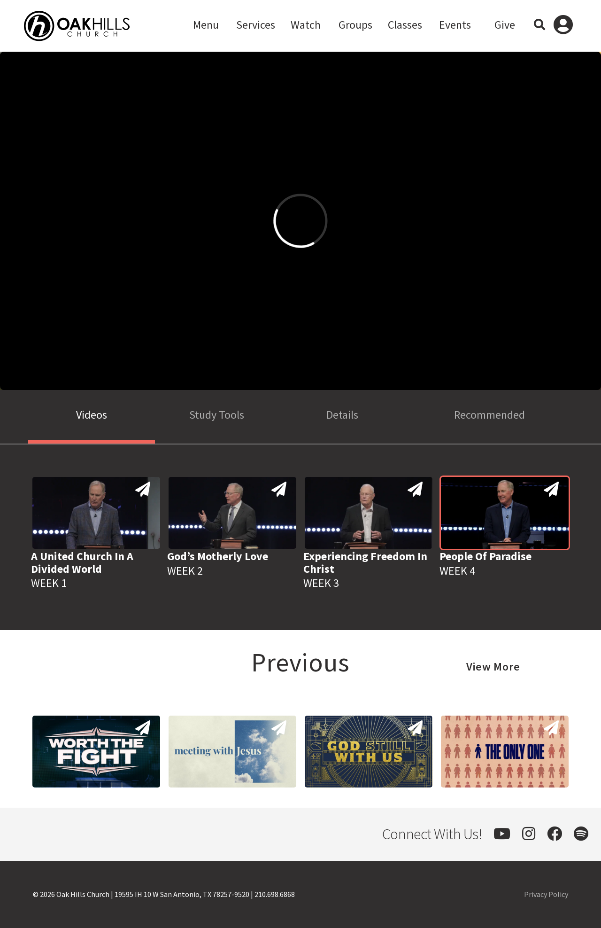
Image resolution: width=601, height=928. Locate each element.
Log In (563, 26)
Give (504, 24)
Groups (355, 24)
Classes (405, 24)
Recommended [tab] (489, 414)
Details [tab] (342, 414)
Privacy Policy (546, 894)
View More (493, 666)
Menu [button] (206, 24)
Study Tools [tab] (216, 414)
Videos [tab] (91, 414)
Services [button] (255, 24)
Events (455, 24)
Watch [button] (306, 24)
